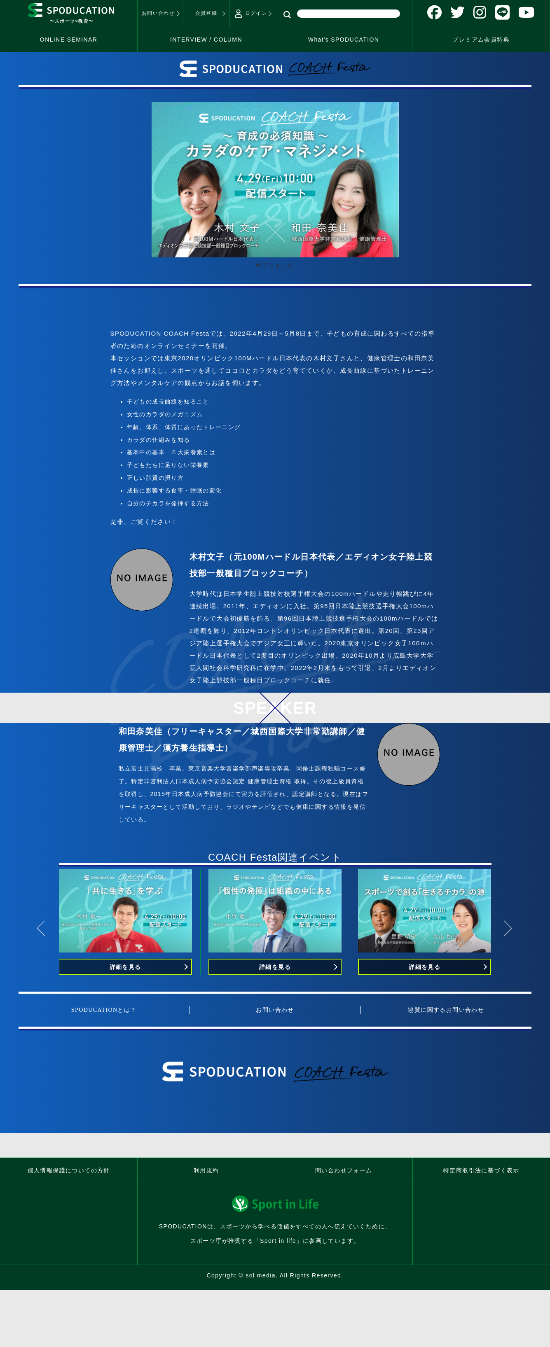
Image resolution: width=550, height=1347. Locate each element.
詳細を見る (125, 967)
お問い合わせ (158, 13)
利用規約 (206, 1170)
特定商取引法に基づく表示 (481, 1170)
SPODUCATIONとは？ (104, 1010)
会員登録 (206, 13)
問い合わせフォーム (343, 1170)
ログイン (251, 13)
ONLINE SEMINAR (68, 39)
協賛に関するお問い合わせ (446, 1010)
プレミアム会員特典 (481, 39)
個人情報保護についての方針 (69, 1170)
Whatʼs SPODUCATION (343, 39)
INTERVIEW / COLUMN (206, 39)
